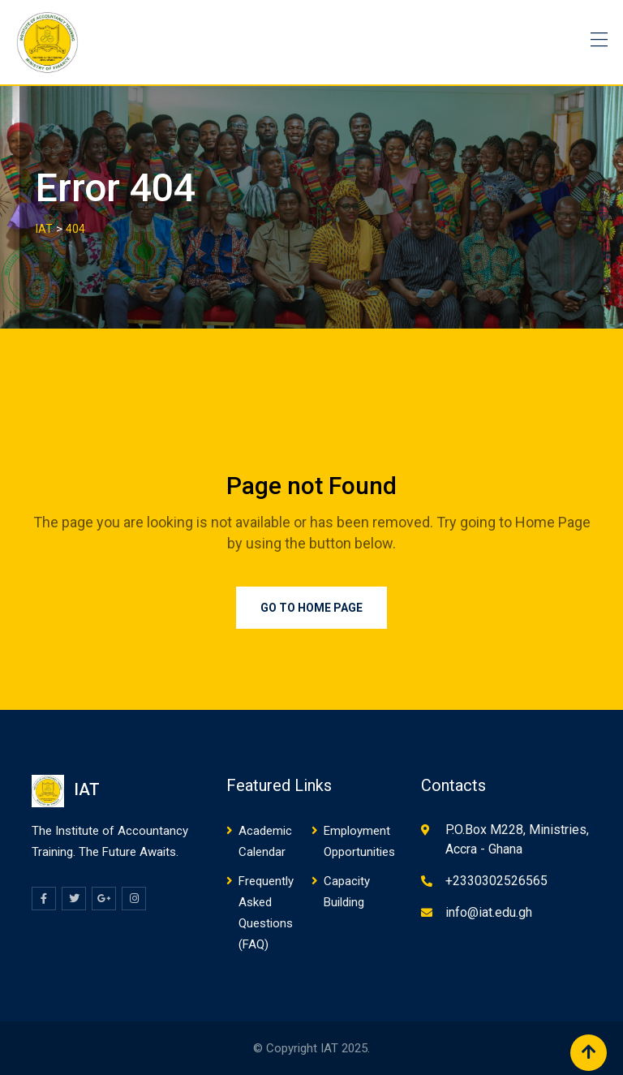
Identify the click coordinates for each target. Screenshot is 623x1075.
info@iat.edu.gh (488, 912)
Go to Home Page (311, 607)
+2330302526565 (496, 880)
